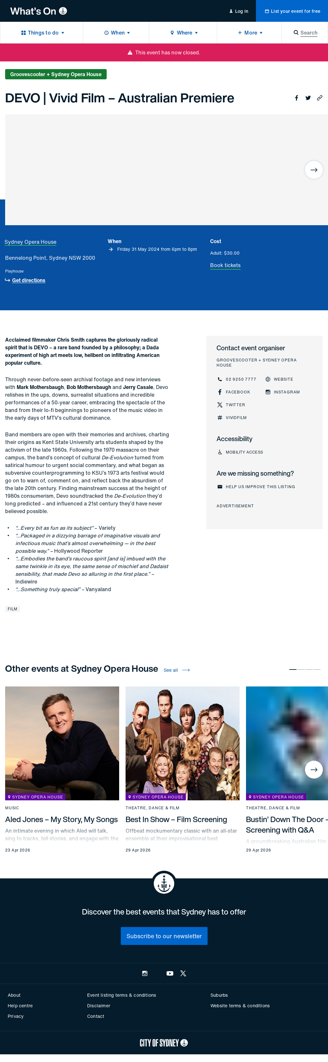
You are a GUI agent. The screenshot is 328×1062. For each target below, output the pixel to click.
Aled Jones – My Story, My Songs (61, 819)
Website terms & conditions (240, 1005)
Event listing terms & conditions (121, 995)
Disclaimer (98, 1005)
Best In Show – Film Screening (176, 819)
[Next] (314, 170)
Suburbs (219, 995)
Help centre (20, 1005)
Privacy (16, 1016)
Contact (95, 1016)
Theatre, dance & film (153, 808)
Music (12, 808)
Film (13, 609)
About (14, 995)
